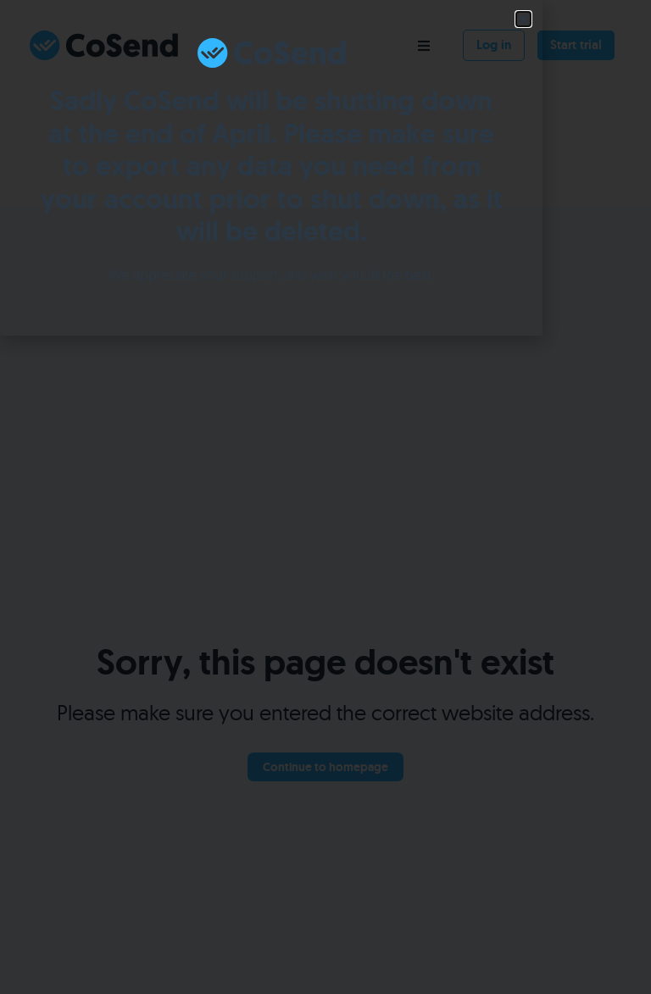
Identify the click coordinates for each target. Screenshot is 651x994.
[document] (325, 497)
